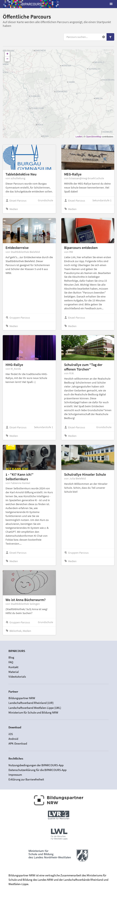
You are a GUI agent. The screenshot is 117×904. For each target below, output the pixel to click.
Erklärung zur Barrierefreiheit (26, 779)
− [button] (7, 59)
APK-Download (17, 743)
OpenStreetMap (93, 136)
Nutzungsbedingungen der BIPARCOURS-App (36, 765)
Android (13, 739)
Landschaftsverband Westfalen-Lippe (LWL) (34, 708)
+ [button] (7, 54)
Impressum (15, 774)
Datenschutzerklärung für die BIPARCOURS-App (37, 770)
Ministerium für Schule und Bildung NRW (33, 712)
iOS (10, 734)
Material (13, 672)
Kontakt (13, 667)
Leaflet (79, 136)
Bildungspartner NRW (21, 698)
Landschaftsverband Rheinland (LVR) (31, 703)
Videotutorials (17, 676)
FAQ (10, 662)
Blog (11, 657)
